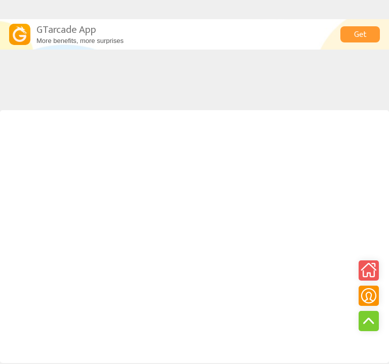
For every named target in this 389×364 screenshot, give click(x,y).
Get (360, 34)
